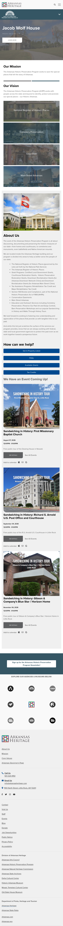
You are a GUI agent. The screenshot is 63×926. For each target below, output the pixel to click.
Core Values (7, 758)
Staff (3, 814)
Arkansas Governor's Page (13, 763)
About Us (6, 749)
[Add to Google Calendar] (26, 462)
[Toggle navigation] (58, 5)
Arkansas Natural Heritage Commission (17, 869)
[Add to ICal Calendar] (19, 462)
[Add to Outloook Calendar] (22, 462)
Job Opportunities (9, 832)
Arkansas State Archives (11, 874)
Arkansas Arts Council (10, 860)
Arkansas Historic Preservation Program (17, 864)
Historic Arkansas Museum (12, 883)
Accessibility (7, 846)
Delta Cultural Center (10, 878)
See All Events (31, 455)
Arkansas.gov (7, 921)
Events (4, 819)
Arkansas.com (7, 917)
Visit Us (5, 809)
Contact (5, 805)
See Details (13, 455)
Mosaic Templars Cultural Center (15, 887)
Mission (5, 754)
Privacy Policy (7, 842)
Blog (3, 823)
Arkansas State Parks (10, 910)
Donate (5, 828)
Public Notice (7, 837)
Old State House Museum (12, 892)
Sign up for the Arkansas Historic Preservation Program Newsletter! (31, 663)
